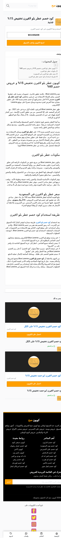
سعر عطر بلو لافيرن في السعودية (41, 74)
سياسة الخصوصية (28, 487)
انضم (5, 482)
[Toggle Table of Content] (51, 65)
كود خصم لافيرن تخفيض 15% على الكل (39, 326)
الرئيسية (53, 534)
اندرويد (7, 534)
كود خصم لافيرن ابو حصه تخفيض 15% (39, 375)
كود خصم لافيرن (33, 29)
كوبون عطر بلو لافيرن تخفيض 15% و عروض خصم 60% (34, 68)
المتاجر (38, 534)
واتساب (23, 534)
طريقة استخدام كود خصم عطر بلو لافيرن (38, 77)
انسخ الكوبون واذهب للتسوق (30, 43)
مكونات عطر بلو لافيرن (44, 71)
